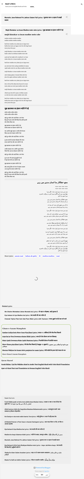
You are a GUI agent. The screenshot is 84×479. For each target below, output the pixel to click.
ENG (37, 475)
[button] (67, 17)
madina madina (48, 256)
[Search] (82, 4)
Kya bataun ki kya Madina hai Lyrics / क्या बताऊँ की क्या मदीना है (24, 429)
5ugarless (46, 471)
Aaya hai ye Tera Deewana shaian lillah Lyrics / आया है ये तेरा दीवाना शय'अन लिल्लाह (29, 337)
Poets (68, 6)
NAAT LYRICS (10, 4)
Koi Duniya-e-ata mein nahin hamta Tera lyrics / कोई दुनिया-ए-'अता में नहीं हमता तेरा (30, 416)
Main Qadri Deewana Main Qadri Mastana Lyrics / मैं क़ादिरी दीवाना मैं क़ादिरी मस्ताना (29, 340)
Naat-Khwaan (50, 6)
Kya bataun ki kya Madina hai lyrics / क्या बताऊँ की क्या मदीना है (25, 315)
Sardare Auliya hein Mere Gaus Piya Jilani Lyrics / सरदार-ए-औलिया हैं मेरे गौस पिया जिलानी (31, 333)
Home (32, 6)
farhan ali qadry (31, 256)
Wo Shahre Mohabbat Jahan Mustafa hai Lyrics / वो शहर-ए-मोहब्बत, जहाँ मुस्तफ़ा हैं (31, 311)
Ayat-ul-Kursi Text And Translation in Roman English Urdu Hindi (25, 368)
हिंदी (42, 475)
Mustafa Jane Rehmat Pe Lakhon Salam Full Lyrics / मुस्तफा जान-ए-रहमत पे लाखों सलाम (32, 440)
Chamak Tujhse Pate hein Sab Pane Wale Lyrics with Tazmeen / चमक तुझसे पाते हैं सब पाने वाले (35, 319)
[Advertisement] (77, 37)
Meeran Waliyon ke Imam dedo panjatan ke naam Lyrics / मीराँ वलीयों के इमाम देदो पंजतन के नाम (34, 350)
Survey (60, 6)
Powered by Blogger (42, 468)
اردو (47, 475)
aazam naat (19, 256)
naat (58, 256)
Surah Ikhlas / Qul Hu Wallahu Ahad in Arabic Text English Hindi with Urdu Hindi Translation (35, 364)
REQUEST (40, 6)
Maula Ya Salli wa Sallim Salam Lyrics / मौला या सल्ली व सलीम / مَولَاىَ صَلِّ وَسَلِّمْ (30, 460)
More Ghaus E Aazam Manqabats (14, 354)
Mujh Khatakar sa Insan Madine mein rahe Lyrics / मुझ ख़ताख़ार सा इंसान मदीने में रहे (34, 30)
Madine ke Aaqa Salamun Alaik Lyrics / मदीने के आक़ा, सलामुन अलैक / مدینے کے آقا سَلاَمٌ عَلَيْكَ (34, 434)
